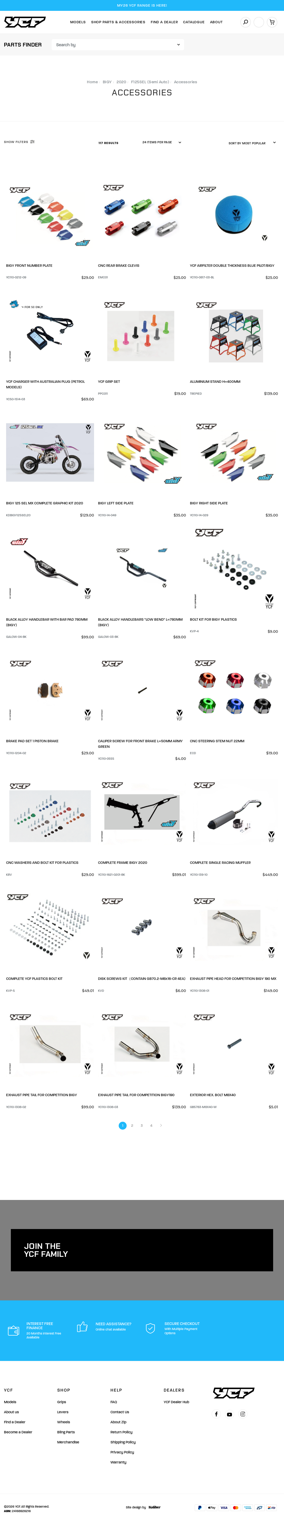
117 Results (109, 143)
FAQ (113, 1402)
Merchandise (68, 1442)
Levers (62, 1412)
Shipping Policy (123, 1442)
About (216, 22)
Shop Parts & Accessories (118, 22)
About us (11, 1412)
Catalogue (194, 22)
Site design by (142, 1507)
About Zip (118, 1422)
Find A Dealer (164, 22)
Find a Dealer (14, 1422)
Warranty (118, 1462)
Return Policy (121, 1432)
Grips (61, 1402)
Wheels (63, 1422)
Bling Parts (66, 1432)
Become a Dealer (18, 1432)
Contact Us (119, 1412)
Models (78, 22)
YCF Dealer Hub (176, 1402)
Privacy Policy (122, 1452)
